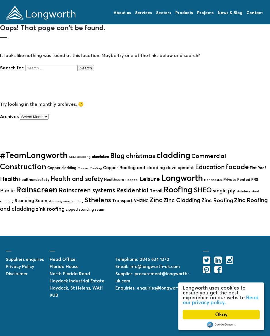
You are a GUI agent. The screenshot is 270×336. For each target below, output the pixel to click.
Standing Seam (31, 200)
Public (7, 190)
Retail (155, 191)
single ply (224, 190)
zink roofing (50, 209)
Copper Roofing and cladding (134, 167)
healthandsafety (34, 179)
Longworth (182, 178)
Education (210, 167)
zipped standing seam (85, 209)
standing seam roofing (65, 201)
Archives (9, 116)
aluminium (100, 156)
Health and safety (76, 179)
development (180, 167)
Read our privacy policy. (221, 300)
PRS (254, 179)
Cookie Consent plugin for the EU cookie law (221, 324)
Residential (132, 190)
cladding (173, 155)
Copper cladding (61, 167)
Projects (205, 12)
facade (237, 166)
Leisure (149, 179)
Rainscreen (37, 189)
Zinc (155, 200)
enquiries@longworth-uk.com (168, 288)
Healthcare (114, 179)
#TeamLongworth (34, 155)
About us (122, 12)
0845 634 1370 (154, 259)
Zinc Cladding (182, 200)
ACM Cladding (80, 157)
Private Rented (237, 179)
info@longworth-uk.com (154, 266)
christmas (140, 156)
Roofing (178, 190)
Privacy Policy (20, 266)
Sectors (163, 12)
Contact (254, 12)
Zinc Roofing (217, 200)
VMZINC (141, 200)
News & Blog (230, 12)
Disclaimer (17, 273)
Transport (122, 200)
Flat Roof (258, 167)
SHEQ (203, 190)
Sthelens (98, 200)
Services (143, 12)
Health (9, 178)
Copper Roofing (89, 168)
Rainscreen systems (87, 190)
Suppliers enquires (25, 259)
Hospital (131, 180)
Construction (23, 166)
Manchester (213, 180)
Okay (221, 314)
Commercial (208, 156)
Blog (117, 155)
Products (184, 12)
